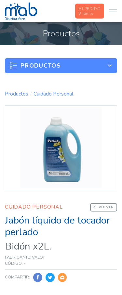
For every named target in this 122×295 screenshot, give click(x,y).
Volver (103, 207)
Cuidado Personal (53, 93)
